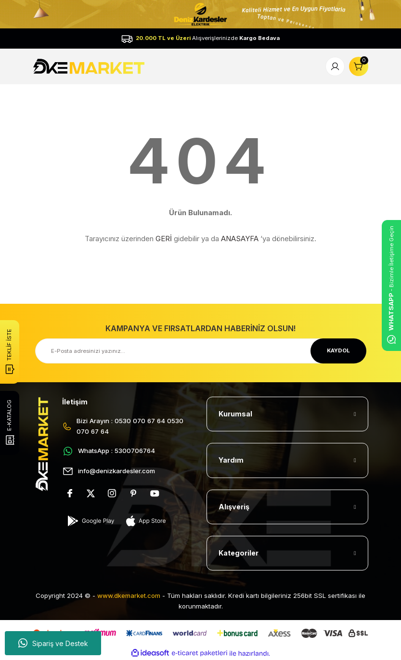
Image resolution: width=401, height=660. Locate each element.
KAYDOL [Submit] (338, 350)
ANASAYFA (240, 238)
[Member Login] (335, 66)
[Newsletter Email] (200, 350)
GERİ (163, 238)
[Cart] (358, 66)
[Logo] (90, 66)
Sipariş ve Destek (53, 643)
